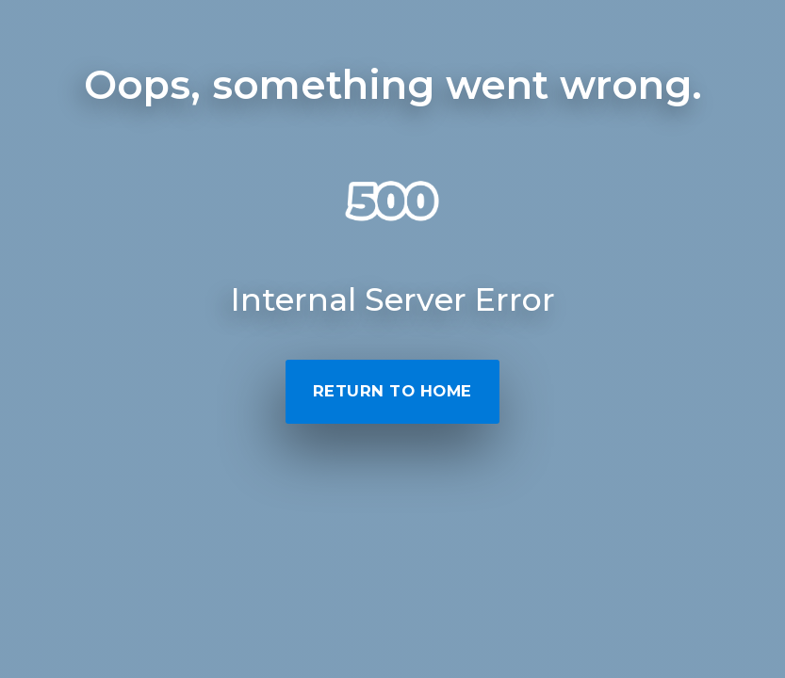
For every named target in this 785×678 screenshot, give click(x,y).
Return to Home (392, 390)
